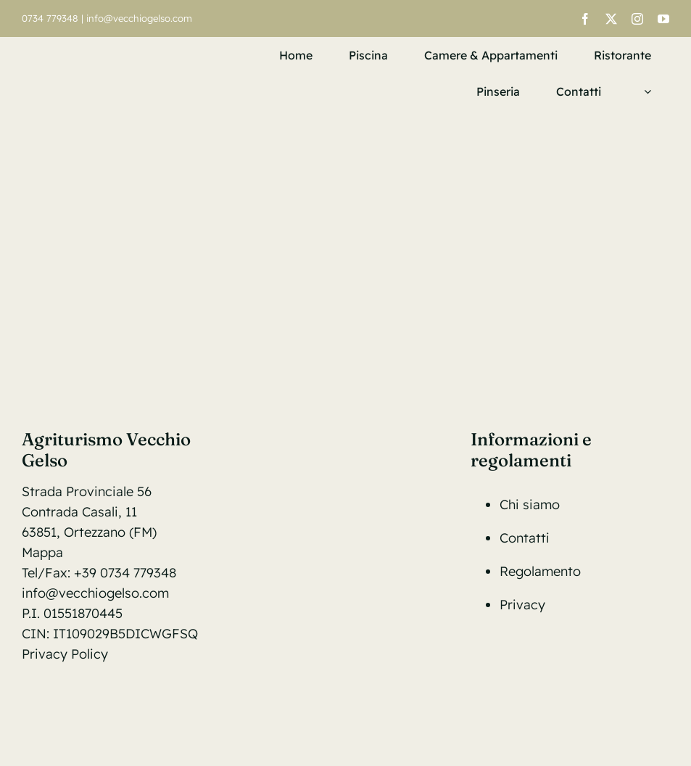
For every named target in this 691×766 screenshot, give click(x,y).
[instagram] (637, 19)
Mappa (42, 552)
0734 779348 (50, 18)
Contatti (525, 538)
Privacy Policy (65, 654)
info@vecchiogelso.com (139, 18)
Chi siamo (530, 504)
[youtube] (663, 19)
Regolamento (540, 571)
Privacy (522, 604)
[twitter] (611, 19)
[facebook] (585, 19)
